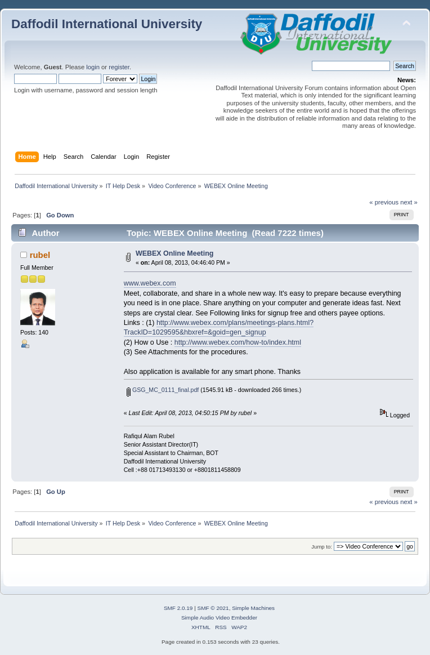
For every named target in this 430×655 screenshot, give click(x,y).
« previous (383, 202)
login (93, 67)
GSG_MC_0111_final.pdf (163, 389)
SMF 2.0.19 (178, 608)
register (119, 67)
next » (409, 202)
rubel (40, 255)
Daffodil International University (106, 24)
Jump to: (321, 546)
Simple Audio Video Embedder (219, 617)
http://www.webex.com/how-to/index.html (237, 342)
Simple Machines (253, 608)
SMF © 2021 (213, 608)
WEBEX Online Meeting (175, 253)
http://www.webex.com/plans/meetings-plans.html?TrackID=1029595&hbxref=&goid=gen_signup (219, 327)
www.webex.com (150, 283)
